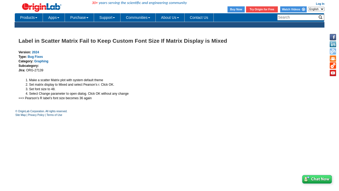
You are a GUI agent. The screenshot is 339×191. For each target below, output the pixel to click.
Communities (138, 17)
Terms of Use (54, 115)
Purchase (79, 17)
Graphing (41, 61)
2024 (35, 52)
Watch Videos (293, 9)
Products (28, 17)
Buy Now (236, 9)
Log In (320, 3)
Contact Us (199, 17)
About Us (170, 17)
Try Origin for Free (262, 9)
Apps (53, 17)
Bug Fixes (35, 57)
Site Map (20, 115)
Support (107, 17)
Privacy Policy (36, 115)
